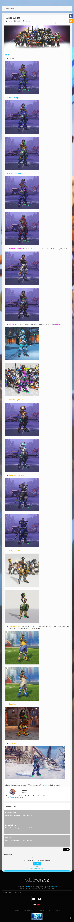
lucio (58, 23)
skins (62, 23)
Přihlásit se (37, 864)
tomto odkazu (52, 796)
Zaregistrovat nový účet (37, 868)
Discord (44, 785)
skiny (66, 23)
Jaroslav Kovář (29, 887)
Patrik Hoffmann (51, 887)
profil (12, 798)
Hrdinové (27, 21)
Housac (10, 21)
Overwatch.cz (9, 9)
